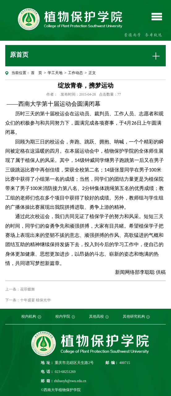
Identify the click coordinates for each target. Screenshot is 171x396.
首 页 (36, 73)
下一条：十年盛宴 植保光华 (28, 300)
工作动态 (75, 73)
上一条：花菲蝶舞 (20, 289)
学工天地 (55, 73)
